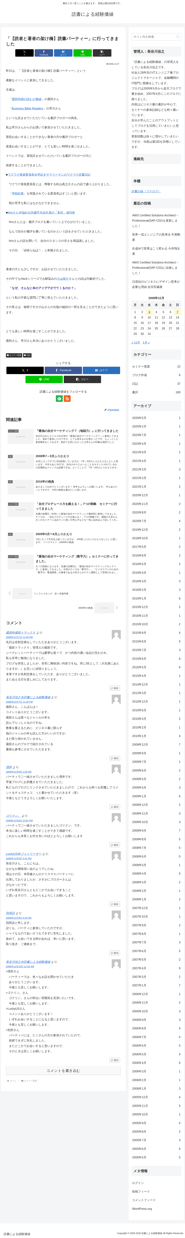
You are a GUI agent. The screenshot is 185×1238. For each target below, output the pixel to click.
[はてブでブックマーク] (63, 53)
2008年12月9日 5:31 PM (19, 858)
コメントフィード (144, 1200)
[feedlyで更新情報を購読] (59, 398)
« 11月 (135, 342)
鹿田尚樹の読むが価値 (26, 99)
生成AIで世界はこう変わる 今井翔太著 (156, 251)
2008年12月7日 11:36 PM (19, 702)
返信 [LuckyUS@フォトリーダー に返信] (114, 904)
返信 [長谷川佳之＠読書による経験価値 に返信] (114, 758)
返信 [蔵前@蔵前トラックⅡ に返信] (114, 688)
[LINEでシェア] (82, 53)
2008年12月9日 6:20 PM (19, 918)
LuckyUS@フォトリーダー (23, 854)
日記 (27, 355)
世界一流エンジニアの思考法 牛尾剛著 (156, 237)
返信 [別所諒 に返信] (114, 953)
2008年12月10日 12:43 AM (20, 966)
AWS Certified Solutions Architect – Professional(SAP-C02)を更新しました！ (155, 221)
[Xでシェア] (24, 53)
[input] (156, 37)
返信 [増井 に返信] (114, 807)
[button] (102, 53)
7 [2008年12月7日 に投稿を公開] (177, 312)
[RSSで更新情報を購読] (67, 398)
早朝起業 (18, 193)
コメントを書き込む (63, 1071)
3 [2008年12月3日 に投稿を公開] (149, 312)
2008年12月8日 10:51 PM (19, 820)
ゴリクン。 (13, 816)
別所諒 (10, 913)
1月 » (146, 342)
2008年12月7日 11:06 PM (19, 637)
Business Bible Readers (27, 108)
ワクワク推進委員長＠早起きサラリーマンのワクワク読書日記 (49, 174)
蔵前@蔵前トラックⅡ (20, 632)
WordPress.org (142, 1208)
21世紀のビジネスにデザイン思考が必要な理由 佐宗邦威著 (156, 284)
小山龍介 (63, 278)
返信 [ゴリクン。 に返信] (114, 845)
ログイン (138, 1183)
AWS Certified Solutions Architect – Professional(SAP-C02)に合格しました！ (155, 268)
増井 (9, 767)
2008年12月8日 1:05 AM (19, 772)
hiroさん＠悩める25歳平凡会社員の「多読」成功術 (41, 212)
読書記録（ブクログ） (146, 191)
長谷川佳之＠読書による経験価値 (28, 697)
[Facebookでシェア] (44, 53)
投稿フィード (141, 1191)
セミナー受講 (14, 355)
